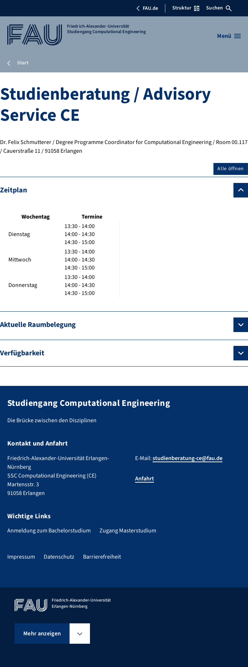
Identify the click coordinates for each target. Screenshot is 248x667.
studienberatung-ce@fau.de (188, 458)
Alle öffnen (230, 168)
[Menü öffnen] (229, 36)
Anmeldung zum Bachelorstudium (49, 531)
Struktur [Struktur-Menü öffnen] (185, 8)
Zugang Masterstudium (127, 531)
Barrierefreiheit (102, 557)
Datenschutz (59, 557)
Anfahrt (144, 479)
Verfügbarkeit (22, 353)
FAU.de (147, 8)
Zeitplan (13, 190)
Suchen (219, 8)
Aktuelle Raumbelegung (38, 325)
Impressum (21, 557)
